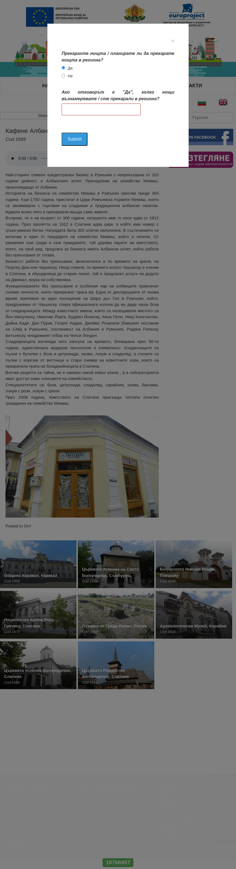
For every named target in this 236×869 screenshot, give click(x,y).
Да (70, 68)
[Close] (172, 41)
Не (70, 76)
